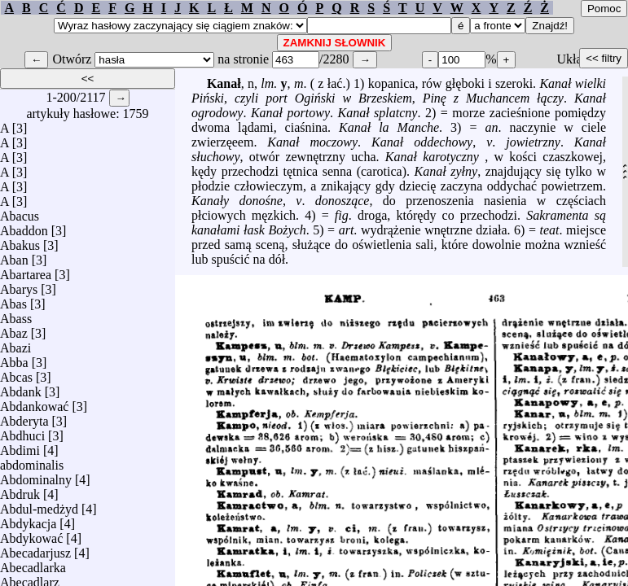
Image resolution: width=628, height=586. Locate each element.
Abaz (14, 329)
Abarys (18, 285)
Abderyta (24, 417)
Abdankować (34, 402)
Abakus (20, 241)
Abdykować (31, 534)
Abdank (21, 388)
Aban (14, 256)
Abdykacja (28, 520)
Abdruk (20, 490)
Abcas (16, 373)
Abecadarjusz (35, 549)
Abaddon (24, 227)
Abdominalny (36, 476)
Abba (14, 358)
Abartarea (25, 271)
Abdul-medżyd (39, 505)
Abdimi (20, 446)
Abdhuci (22, 432)
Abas (13, 300)
